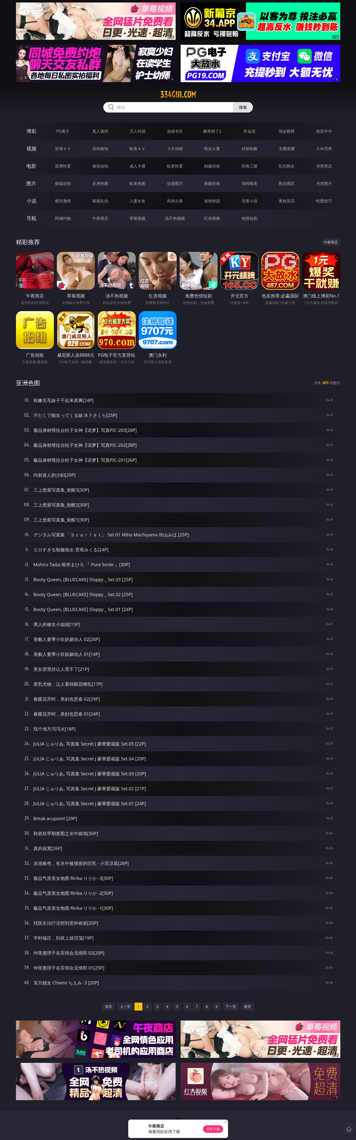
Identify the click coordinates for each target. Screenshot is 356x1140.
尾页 (247, 1006)
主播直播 (287, 148)
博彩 (31, 131)
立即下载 (213, 1129)
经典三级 (249, 166)
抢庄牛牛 (324, 131)
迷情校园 (212, 201)
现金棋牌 (287, 131)
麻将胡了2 (212, 131)
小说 (31, 200)
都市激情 (63, 201)
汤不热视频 (175, 218)
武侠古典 (175, 201)
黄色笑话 (287, 201)
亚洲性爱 (63, 166)
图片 (31, 183)
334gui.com (178, 95)
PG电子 (63, 131)
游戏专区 (175, 131)
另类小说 (249, 201)
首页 (108, 1006)
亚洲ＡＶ (63, 148)
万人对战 (137, 131)
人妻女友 (137, 201)
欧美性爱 (175, 166)
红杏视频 (212, 218)
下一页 (231, 1006)
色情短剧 (249, 218)
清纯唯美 (249, 183)
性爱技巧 (324, 201)
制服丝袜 (212, 166)
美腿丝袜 (212, 183)
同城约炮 (63, 218)
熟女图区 (287, 183)
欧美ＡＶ (137, 148)
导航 (31, 218)
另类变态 (324, 166)
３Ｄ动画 (175, 148)
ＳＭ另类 (324, 148)
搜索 (243, 107)
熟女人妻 (212, 148)
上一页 (125, 1006)
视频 (31, 148)
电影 (31, 166)
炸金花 (249, 131)
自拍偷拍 (100, 148)
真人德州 (100, 131)
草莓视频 (137, 218)
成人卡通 (137, 166)
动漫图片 (175, 183)
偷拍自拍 (100, 166)
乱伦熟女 (287, 166)
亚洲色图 (100, 183)
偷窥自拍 (63, 183)
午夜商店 (100, 218)
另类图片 (324, 183)
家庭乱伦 (100, 201)
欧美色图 (137, 183)
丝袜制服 (249, 148)
